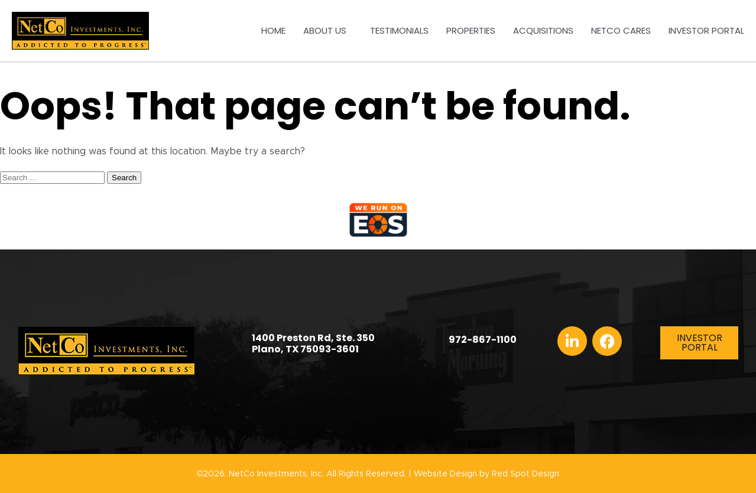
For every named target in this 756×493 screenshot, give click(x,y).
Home (273, 30)
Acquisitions (543, 30)
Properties (470, 30)
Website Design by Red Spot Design (486, 474)
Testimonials (399, 30)
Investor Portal (706, 30)
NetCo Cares (621, 30)
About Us (327, 30)
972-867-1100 (483, 339)
